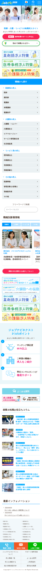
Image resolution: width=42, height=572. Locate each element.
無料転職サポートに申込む (21, 37)
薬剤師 (6, 97)
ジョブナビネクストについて (10, 553)
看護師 (6, 102)
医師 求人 (5, 521)
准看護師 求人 (26, 524)
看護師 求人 (6, 524)
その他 (6, 196)
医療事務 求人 (26, 539)
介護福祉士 (8, 129)
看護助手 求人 (6, 526)
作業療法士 (8, 160)
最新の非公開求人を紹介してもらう (21, 271)
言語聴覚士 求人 (7, 536)
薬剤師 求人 (26, 521)
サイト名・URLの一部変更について (17, 510)
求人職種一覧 (10, 558)
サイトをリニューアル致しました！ (17, 515)
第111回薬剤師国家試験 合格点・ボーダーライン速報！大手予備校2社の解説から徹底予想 (27, 476)
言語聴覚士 (8, 165)
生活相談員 (8, 144)
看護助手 (7, 112)
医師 (5, 92)
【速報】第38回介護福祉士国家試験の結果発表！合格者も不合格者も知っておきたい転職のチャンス (28, 463)
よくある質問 (23, 391)
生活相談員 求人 (27, 531)
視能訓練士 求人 (27, 536)
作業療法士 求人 (27, 534)
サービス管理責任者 (11, 139)
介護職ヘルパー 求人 (28, 526)
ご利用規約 (31, 562)
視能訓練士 (8, 170)
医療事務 (7, 182)
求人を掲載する (10, 562)
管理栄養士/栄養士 (11, 187)
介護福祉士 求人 (7, 529)
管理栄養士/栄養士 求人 (9, 539)
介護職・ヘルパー (10, 124)
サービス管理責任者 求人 (9, 531)
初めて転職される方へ (21, 43)
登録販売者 (8, 191)
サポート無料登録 (31, 552)
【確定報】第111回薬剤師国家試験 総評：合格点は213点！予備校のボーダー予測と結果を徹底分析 (27, 421)
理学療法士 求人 (7, 534)
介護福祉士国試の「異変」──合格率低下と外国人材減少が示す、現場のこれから (27, 435)
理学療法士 (8, 155)
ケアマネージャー (10, 134)
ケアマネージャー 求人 (28, 529)
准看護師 (7, 107)
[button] (5, 247)
